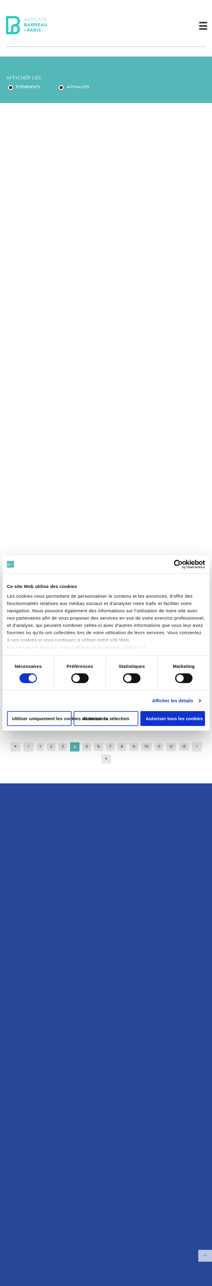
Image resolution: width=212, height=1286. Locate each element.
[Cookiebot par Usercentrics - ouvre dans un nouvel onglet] (178, 564)
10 (146, 747)
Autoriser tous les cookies (174, 718)
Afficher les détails (172, 700)
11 (159, 747)
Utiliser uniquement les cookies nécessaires (42, 718)
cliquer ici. (134, 646)
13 (184, 747)
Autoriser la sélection (106, 718)
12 (171, 747)
